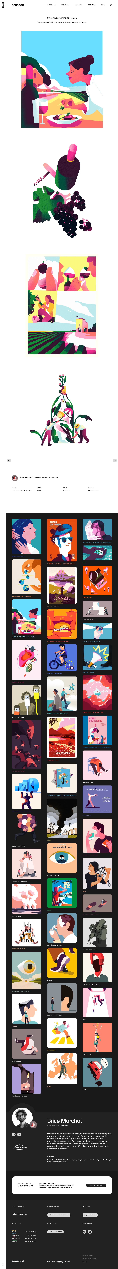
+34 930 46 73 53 (30, 1238)
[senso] (3, 5)
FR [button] (102, 5)
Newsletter (91, 1215)
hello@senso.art (19, 1214)
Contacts (91, 5)
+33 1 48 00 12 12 (30, 1231)
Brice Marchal (26, 478)
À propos (78, 5)
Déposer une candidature (59, 1215)
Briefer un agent (55, 1231)
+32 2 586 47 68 (30, 1241)
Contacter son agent (96, 1185)
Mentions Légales (88, 1255)
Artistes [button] (50, 5)
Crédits (85, 1261)
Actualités (65, 5)
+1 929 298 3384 (30, 1235)
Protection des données (90, 1258)
